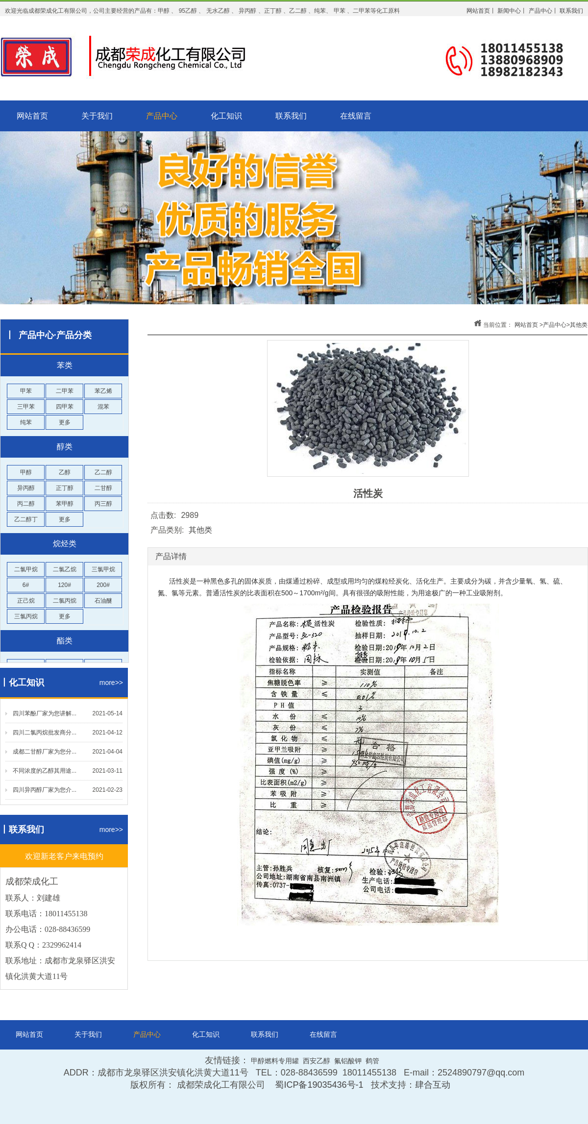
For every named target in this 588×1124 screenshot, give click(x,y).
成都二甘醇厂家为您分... (44, 751)
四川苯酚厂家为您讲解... (44, 713)
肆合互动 (432, 1085)
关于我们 (97, 116)
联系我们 (291, 116)
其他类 (579, 324)
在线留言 (355, 116)
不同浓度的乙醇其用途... (44, 770)
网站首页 (32, 116)
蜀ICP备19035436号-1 (319, 1085)
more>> (111, 682)
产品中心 (161, 116)
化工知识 (226, 116)
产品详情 (171, 556)
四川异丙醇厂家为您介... (44, 789)
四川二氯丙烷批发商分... (44, 732)
